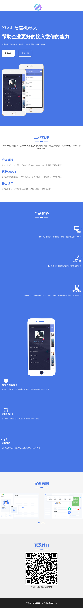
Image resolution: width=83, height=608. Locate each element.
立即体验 (8, 53)
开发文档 (25, 53)
